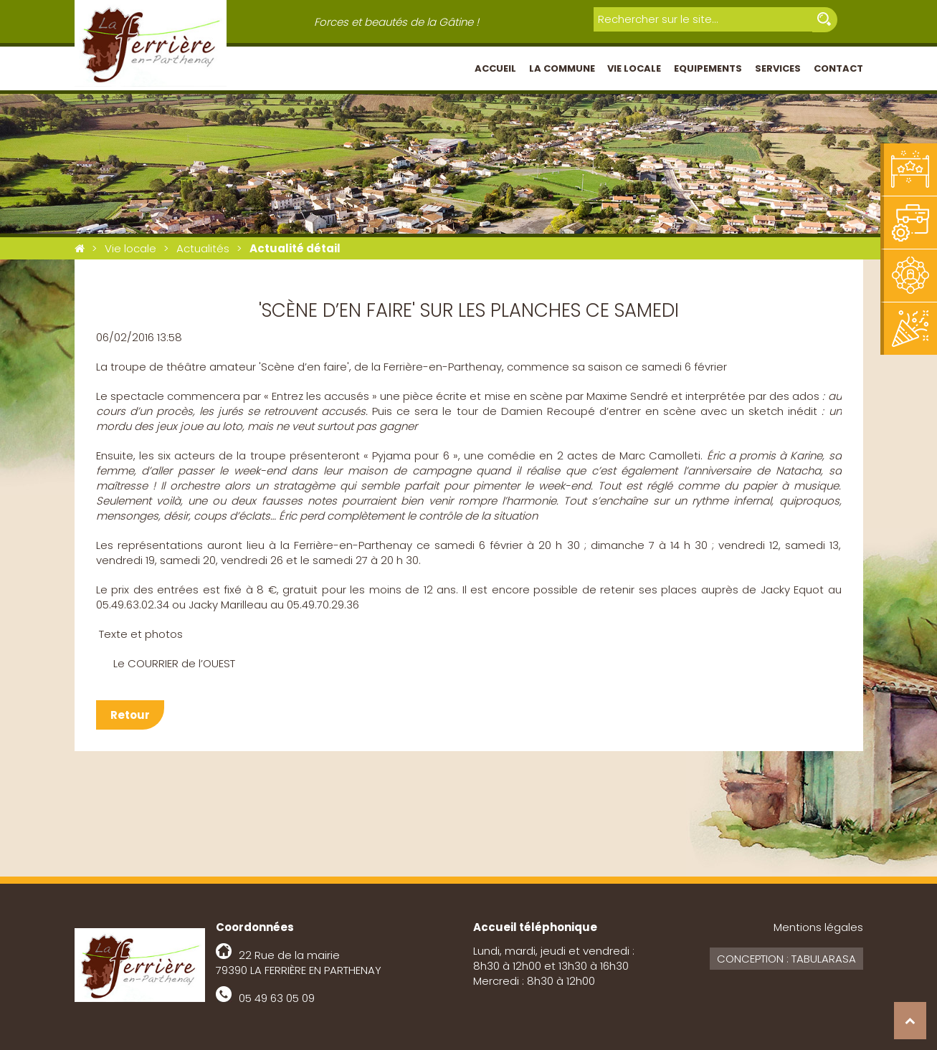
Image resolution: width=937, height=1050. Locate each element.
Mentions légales (818, 927)
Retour (130, 714)
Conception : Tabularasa (786, 958)
